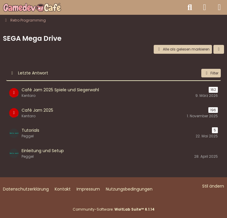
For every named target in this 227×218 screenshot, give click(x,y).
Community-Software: (114, 209)
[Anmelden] (204, 7)
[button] (218, 49)
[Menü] (219, 7)
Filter (211, 73)
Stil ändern (213, 186)
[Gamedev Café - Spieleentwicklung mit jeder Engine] (32, 7)
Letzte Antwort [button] (33, 73)
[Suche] (190, 7)
